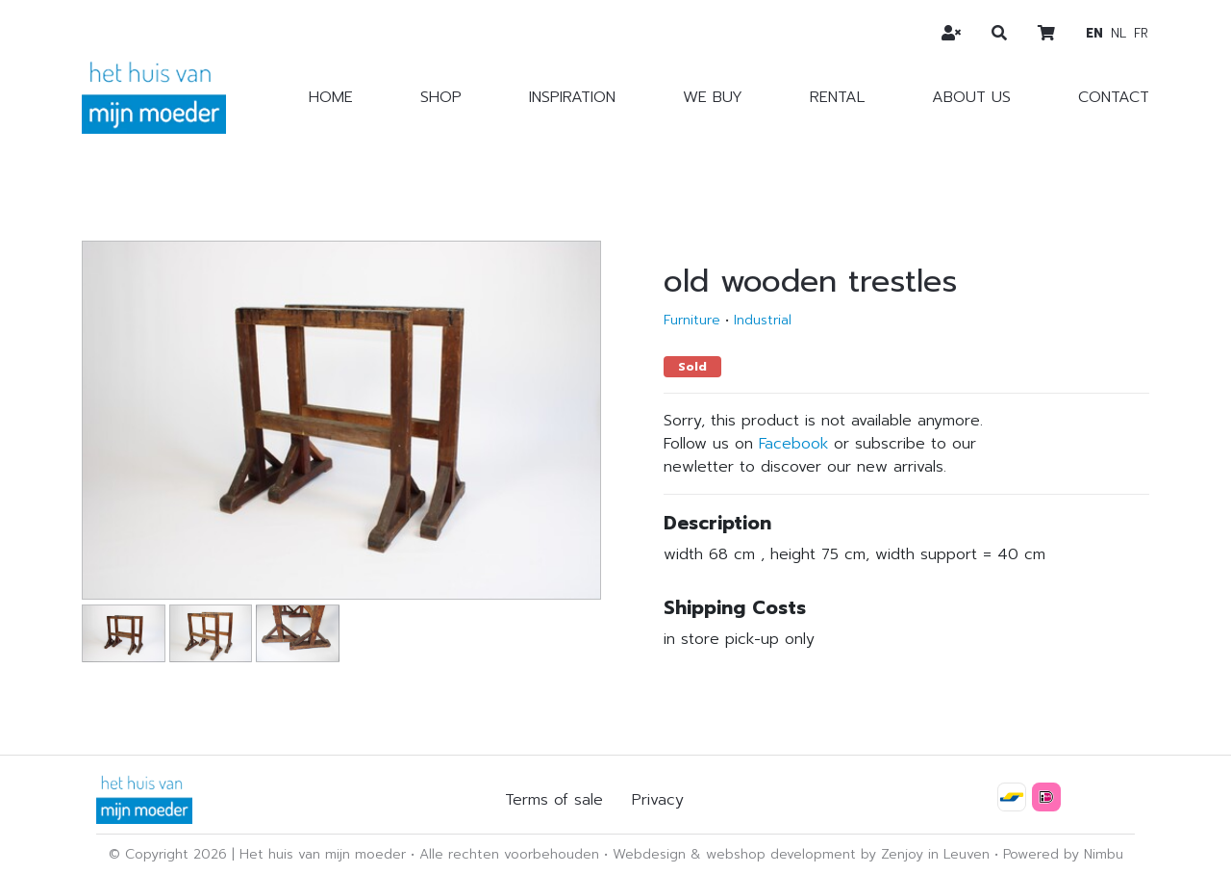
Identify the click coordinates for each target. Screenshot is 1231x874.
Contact (1113, 97)
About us (971, 97)
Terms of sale (554, 799)
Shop (441, 97)
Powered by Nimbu (1063, 854)
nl (1118, 33)
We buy (712, 97)
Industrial (762, 320)
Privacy (658, 799)
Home (331, 97)
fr (1141, 33)
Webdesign (649, 854)
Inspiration (572, 97)
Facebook (793, 443)
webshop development (781, 854)
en (1094, 33)
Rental (837, 97)
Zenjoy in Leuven (935, 854)
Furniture (692, 320)
